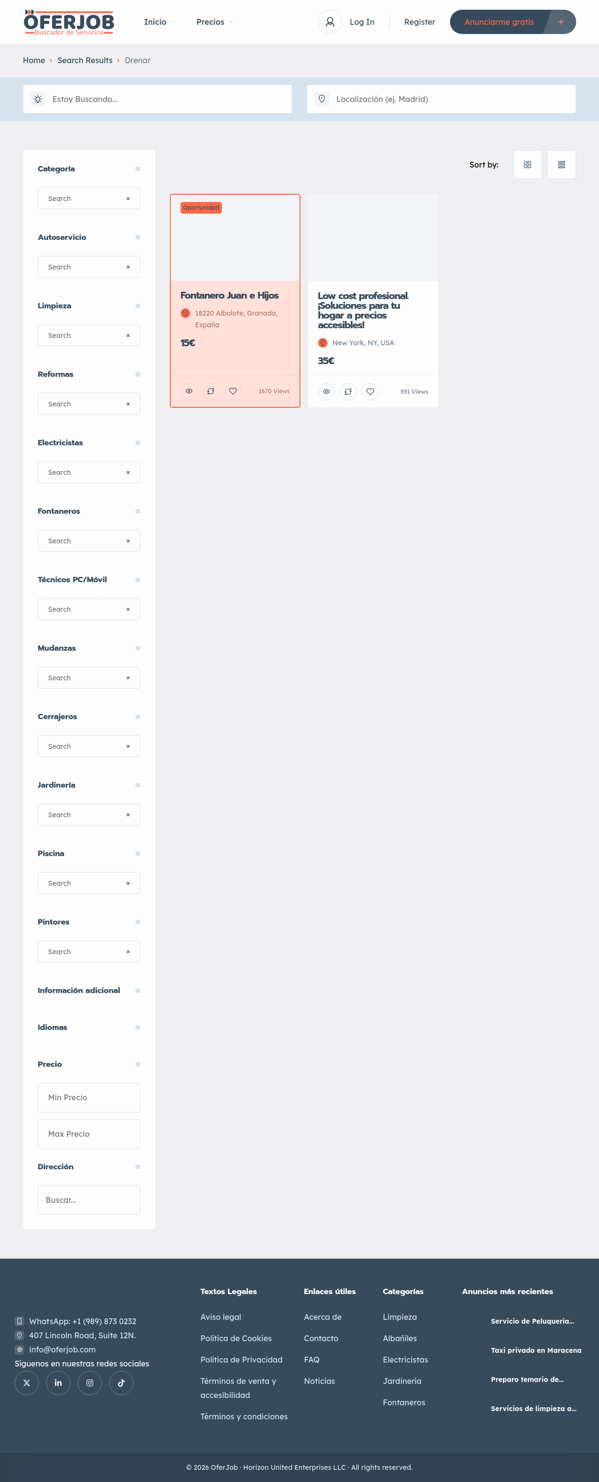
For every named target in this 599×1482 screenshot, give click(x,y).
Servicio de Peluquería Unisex (530, 1321)
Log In (361, 22)
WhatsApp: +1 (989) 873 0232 (82, 1321)
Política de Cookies (236, 1338)
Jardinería (402, 1381)
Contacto (321, 1338)
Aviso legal (220, 1317)
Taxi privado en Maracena (536, 1350)
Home (34, 60)
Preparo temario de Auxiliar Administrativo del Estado (537, 1379)
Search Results (85, 60)
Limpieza (400, 1317)
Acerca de (323, 1317)
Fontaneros (404, 1402)
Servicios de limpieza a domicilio (531, 1408)
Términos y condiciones (244, 1416)
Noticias (319, 1381)
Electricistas (405, 1359)
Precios (215, 22)
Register (419, 22)
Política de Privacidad (241, 1359)
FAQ (311, 1359)
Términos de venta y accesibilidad (238, 1388)
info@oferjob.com (62, 1349)
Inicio (159, 22)
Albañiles (400, 1338)
